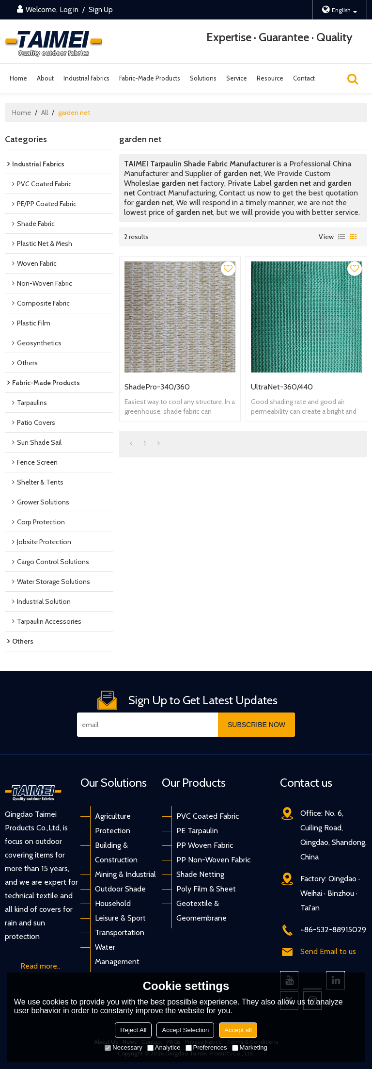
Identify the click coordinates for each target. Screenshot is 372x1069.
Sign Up (101, 9)
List (341, 237)
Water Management (117, 954)
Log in (69, 9)
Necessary (123, 1047)
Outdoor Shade (120, 888)
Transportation (119, 932)
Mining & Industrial (125, 874)
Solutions (203, 78)
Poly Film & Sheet (206, 888)
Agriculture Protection (113, 823)
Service (236, 78)
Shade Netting (200, 874)
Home (18, 78)
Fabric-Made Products (149, 78)
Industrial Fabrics (86, 78)
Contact (304, 78)
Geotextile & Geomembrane (201, 911)
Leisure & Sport (120, 918)
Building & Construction (116, 852)
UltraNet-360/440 (282, 386)
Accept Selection (185, 1030)
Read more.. (40, 966)
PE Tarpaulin (197, 830)
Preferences (206, 1047)
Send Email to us (328, 951)
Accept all (237, 1030)
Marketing (249, 1047)
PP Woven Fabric (204, 845)
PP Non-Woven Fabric (213, 859)
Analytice (164, 1047)
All (44, 112)
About (45, 78)
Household (113, 903)
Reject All (133, 1030)
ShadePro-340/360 (157, 386)
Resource (270, 78)
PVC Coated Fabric (207, 816)
